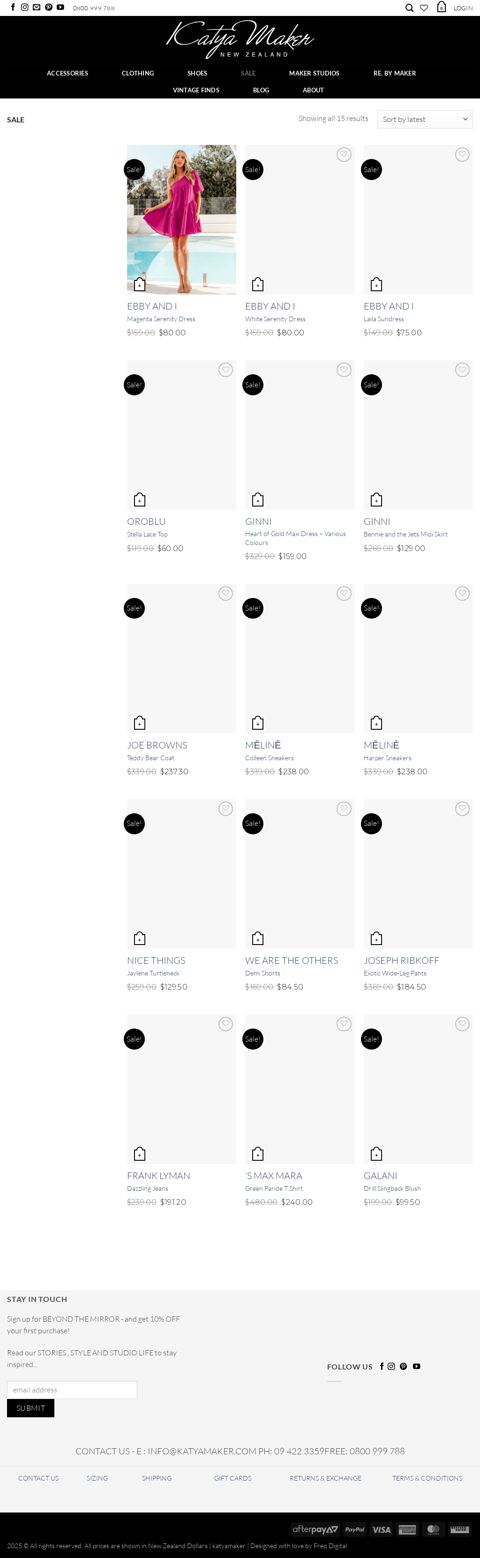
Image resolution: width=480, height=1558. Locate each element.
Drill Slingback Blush (392, 1188)
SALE (248, 73)
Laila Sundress (384, 319)
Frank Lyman (158, 1175)
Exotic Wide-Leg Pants (395, 973)
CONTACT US (38, 1478)
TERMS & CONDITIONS (427, 1478)
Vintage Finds (196, 90)
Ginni (258, 521)
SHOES (197, 73)
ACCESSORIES (67, 73)
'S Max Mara (273, 1175)
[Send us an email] (36, 8)
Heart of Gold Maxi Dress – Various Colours (295, 537)
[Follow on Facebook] (13, 8)
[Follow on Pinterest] (48, 8)
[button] (441, 7)
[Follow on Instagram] (25, 8)
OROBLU (146, 521)
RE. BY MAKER (395, 73)
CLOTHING (138, 73)
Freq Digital (330, 1546)
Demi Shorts (262, 973)
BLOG (261, 90)
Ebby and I (152, 306)
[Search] (409, 8)
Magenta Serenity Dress (161, 319)
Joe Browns (157, 745)
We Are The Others (291, 960)
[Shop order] (425, 119)
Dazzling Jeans (147, 1188)
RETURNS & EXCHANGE (325, 1478)
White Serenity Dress (275, 319)
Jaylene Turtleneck (153, 973)
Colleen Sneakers (269, 758)
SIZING (97, 1478)
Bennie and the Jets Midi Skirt (406, 534)
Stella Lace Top (147, 534)
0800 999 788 (94, 8)
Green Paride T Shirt (274, 1188)
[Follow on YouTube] (60, 8)
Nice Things (156, 960)
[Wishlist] (424, 8)
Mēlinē (263, 745)
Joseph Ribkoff (401, 960)
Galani (381, 1175)
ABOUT (313, 90)
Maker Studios (314, 73)
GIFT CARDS (232, 1478)
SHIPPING (157, 1478)
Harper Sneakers (388, 758)
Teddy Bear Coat (150, 758)
